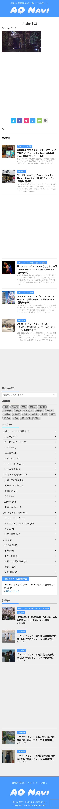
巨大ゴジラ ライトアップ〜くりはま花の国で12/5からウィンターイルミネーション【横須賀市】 (37, 269)
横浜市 (15, 407)
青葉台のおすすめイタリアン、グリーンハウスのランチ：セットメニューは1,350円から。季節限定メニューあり (36, 153)
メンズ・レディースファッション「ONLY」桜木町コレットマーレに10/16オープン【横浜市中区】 (37, 327)
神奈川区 (29, 411)
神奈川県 (8, 411)
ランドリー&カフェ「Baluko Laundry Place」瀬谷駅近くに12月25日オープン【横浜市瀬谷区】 (35, 178)
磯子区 (7, 418)
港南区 (40, 411)
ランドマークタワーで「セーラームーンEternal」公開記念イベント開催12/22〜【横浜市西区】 (35, 299)
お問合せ (44, 783)
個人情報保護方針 (18, 783)
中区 (24, 407)
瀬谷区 (44, 414)
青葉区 (32, 407)
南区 (37, 418)
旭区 (25, 414)
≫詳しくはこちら (11, 591)
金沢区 (49, 411)
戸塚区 (17, 414)
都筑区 (18, 411)
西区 (6, 407)
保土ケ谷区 (26, 418)
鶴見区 (34, 414)
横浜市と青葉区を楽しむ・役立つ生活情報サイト (29, 802)
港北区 (42, 407)
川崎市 (7, 414)
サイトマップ (32, 783)
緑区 (53, 414)
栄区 (16, 418)
